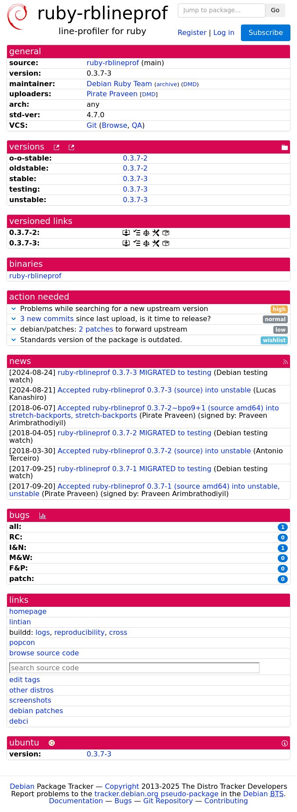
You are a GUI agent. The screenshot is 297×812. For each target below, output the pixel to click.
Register (192, 32)
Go (275, 10)
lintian (20, 622)
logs (42, 632)
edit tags (24, 680)
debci (18, 721)
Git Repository (168, 801)
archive (166, 84)
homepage (27, 611)
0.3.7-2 (135, 158)
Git (92, 125)
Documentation (76, 801)
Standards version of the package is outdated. (148, 340)
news (20, 361)
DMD (190, 84)
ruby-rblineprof (113, 63)
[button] (13, 308)
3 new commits (47, 319)
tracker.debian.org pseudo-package (157, 794)
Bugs (123, 801)
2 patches (96, 329)
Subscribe (265, 32)
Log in (223, 32)
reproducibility (79, 632)
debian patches (36, 711)
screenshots (30, 700)
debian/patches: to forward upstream (148, 329)
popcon (22, 642)
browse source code (44, 653)
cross (118, 632)
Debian (22, 786)
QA (137, 125)
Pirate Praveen (112, 94)
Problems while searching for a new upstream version (148, 309)
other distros (31, 690)
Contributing (226, 801)
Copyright (122, 786)
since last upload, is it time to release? (148, 319)
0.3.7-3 (135, 179)
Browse (114, 125)
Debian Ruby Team (119, 84)
